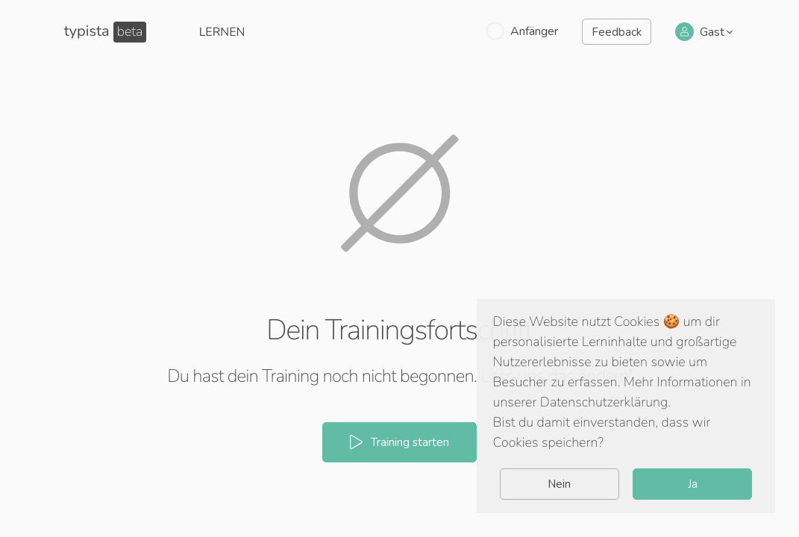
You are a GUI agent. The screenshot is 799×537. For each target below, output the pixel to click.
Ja (693, 484)
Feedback (617, 32)
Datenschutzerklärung (604, 403)
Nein (559, 484)
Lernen (222, 32)
